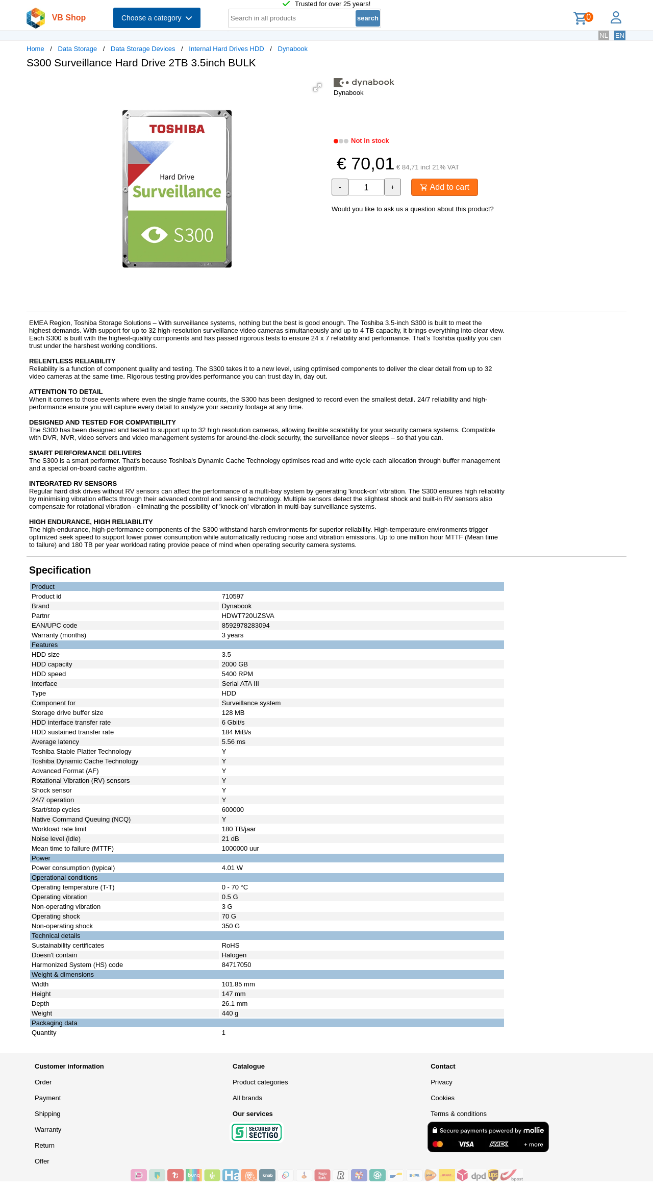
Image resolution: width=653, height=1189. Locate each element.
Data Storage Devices (143, 49)
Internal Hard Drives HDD (226, 49)
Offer (42, 1161)
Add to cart (444, 187)
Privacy (442, 1082)
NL (603, 35)
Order (43, 1082)
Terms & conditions (459, 1114)
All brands (247, 1098)
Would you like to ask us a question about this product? (413, 209)
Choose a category (156, 18)
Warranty (48, 1129)
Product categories (260, 1082)
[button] (317, 87)
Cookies (443, 1098)
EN (619, 35)
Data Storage (77, 49)
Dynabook (293, 49)
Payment (48, 1098)
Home (35, 49)
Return (45, 1145)
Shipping (48, 1114)
